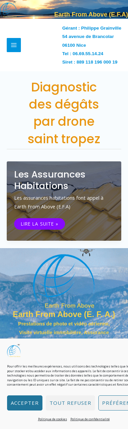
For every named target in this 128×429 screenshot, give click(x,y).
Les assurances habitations (50, 180)
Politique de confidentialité (90, 419)
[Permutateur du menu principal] (14, 45)
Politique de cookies (52, 419)
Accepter (25, 402)
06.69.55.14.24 (88, 53)
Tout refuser (70, 402)
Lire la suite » (39, 224)
